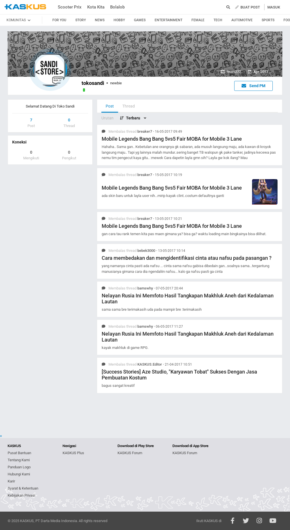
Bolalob (117, 7)
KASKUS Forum (130, 453)
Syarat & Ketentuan (23, 488)
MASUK (273, 7)
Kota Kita (96, 7)
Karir (11, 481)
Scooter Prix (70, 7)
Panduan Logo (19, 467)
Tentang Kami (19, 460)
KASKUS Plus (73, 453)
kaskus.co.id (25, 7)
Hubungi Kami (19, 474)
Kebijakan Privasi (21, 495)
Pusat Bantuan (19, 453)
